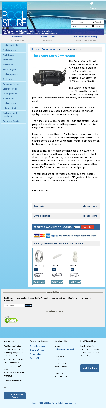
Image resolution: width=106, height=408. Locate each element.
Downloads (66, 206)
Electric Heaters (49, 49)
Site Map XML (35, 358)
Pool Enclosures (10, 103)
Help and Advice (10, 108)
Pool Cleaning (9, 50)
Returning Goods (37, 350)
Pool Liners (8, 59)
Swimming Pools (10, 69)
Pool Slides (8, 64)
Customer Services (12, 121)
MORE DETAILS (39, 282)
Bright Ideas (8, 79)
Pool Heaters (9, 98)
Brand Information (66, 216)
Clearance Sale (10, 88)
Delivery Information (38, 346)
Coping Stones (10, 93)
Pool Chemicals (10, 45)
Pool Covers (8, 55)
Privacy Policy (35, 354)
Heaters (35, 49)
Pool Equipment (10, 74)
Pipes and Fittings (11, 84)
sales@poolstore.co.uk (64, 349)
